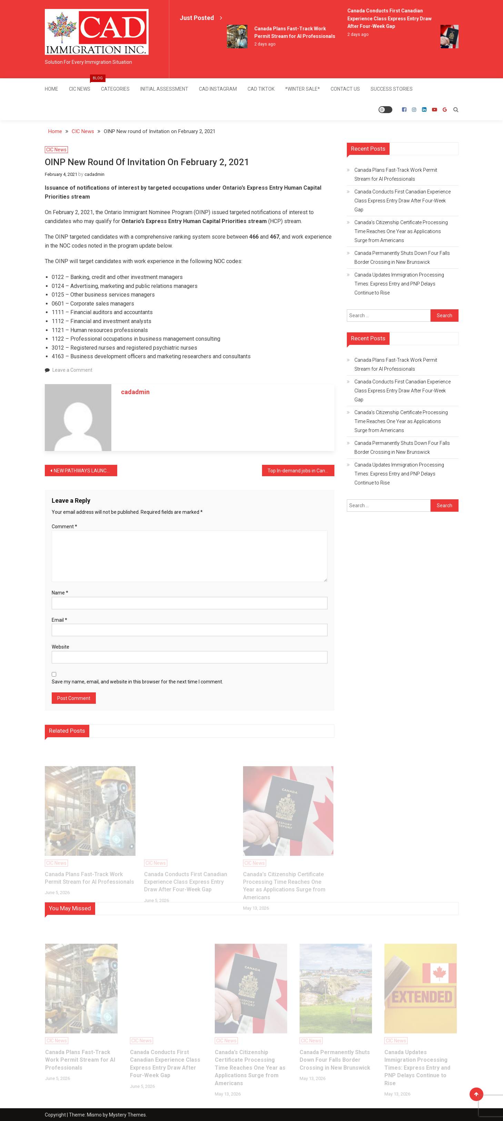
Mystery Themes (127, 1114)
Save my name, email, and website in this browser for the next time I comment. (137, 681)
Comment (64, 526)
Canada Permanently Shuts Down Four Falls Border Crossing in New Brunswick (402, 257)
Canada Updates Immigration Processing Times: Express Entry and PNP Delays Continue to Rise (399, 283)
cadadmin (94, 174)
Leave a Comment (72, 369)
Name (60, 592)
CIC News (82, 84)
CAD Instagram (218, 88)
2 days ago (266, 44)
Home (51, 88)
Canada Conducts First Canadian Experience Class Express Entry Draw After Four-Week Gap (391, 18)
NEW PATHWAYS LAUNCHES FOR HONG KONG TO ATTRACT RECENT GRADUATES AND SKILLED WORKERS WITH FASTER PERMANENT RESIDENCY (85, 470)
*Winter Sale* (302, 88)
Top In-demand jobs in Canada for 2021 (301, 470)
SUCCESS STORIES (392, 88)
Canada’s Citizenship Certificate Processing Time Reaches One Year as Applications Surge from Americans (401, 231)
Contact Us (345, 88)
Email (59, 619)
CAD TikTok (261, 88)
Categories (115, 88)
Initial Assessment (164, 88)
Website (60, 646)
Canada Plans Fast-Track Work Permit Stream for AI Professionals (395, 174)
